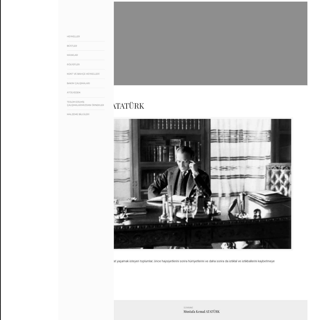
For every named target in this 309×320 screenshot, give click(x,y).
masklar (72, 55)
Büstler (72, 45)
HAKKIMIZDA (24, 61)
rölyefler (73, 64)
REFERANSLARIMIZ (27, 82)
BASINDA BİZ (24, 92)
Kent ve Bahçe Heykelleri (83, 73)
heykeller (73, 36)
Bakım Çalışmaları (78, 83)
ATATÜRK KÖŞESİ (27, 102)
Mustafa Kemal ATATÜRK (202, 311)
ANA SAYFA (23, 51)
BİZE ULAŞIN (24, 112)
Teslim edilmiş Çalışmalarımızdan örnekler (85, 103)
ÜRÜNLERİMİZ (33, 72)
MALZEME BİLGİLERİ (78, 114)
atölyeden (73, 92)
